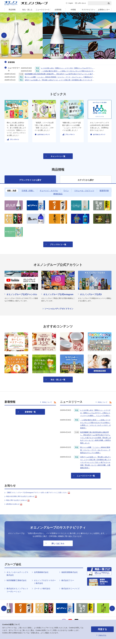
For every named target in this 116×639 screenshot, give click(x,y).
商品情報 (12, 10)
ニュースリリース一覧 (86, 476)
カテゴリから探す (86, 180)
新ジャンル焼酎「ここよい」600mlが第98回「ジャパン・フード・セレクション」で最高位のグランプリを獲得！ (65, 77)
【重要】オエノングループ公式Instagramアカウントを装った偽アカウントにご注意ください (38, 493)
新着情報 (11, 62)
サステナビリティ (88, 10)
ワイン (66, 191)
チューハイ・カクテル (49, 191)
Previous (4, 35)
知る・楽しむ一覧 (58, 380)
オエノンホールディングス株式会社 (17, 573)
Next (112, 35)
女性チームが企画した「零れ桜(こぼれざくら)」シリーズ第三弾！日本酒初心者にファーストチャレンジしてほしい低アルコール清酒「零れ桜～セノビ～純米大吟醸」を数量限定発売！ (95, 462)
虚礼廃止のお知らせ (14, 504)
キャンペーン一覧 (58, 156)
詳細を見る (102, 635)
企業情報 (58, 10)
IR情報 (73, 10)
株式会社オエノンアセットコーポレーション (17, 590)
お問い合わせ (82, 3)
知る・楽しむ (27, 10)
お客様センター (104, 10)
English (71, 3)
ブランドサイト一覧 (58, 244)
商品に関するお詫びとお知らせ (18, 500)
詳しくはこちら (58, 543)
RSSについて (47, 402)
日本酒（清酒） (28, 191)
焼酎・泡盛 (11, 191)
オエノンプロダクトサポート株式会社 (45, 581)
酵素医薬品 (58, 194)
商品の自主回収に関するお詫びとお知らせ (21, 496)
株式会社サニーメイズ (70, 589)
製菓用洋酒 (104, 191)
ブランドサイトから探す (30, 180)
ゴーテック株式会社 (42, 589)
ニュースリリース (43, 10)
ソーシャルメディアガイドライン (58, 309)
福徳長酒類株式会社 (69, 572)
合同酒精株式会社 (41, 572)
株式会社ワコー (67, 580)
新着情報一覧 (30, 412)
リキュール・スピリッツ (84, 191)
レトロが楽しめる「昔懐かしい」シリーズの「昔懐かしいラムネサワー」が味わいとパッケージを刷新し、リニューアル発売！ (95, 412)
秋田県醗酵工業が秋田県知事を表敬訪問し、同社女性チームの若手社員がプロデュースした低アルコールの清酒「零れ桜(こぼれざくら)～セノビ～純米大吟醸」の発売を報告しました (95, 437)
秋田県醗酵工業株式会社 (17, 580)
